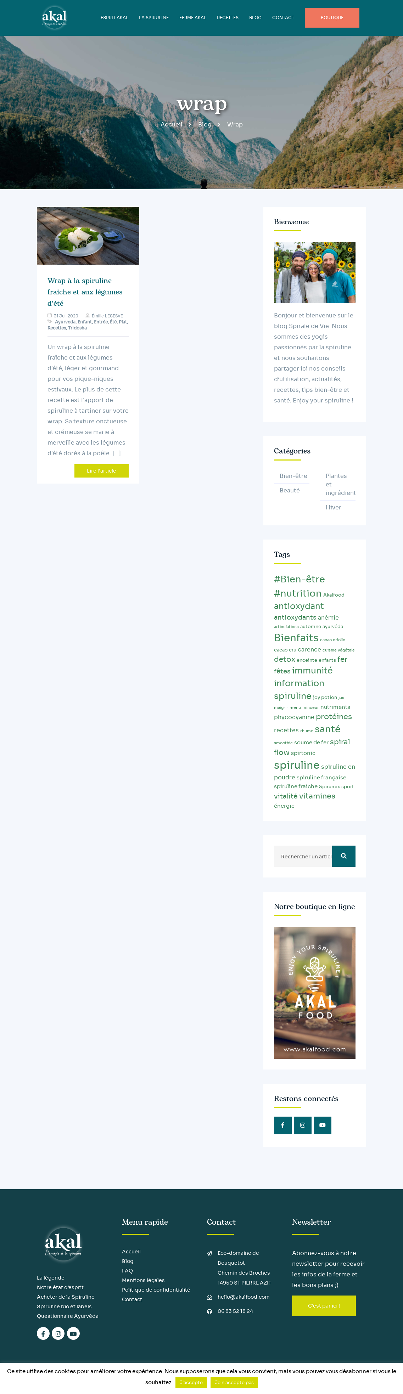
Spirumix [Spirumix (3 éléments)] (329, 787)
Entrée (101, 321)
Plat (123, 321)
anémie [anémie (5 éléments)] (328, 617)
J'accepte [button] (191, 1382)
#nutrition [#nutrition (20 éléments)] (298, 593)
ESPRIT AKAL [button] (114, 17)
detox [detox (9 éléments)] (284, 659)
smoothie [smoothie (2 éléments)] (283, 743)
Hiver (333, 507)
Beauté (290, 490)
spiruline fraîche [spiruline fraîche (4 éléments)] (296, 786)
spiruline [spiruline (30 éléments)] (297, 765)
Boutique (332, 17)
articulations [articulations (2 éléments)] (286, 627)
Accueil (172, 124)
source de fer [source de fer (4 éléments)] (311, 742)
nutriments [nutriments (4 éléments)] (335, 707)
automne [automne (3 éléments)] (310, 627)
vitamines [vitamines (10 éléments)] (317, 796)
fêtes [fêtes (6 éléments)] (282, 671)
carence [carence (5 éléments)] (309, 649)
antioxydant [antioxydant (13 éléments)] (299, 606)
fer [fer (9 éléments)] (342, 659)
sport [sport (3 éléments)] (347, 787)
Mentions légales (143, 1280)
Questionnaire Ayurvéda (68, 1316)
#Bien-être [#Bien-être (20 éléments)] (299, 579)
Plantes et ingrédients (341, 484)
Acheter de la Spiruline (66, 1297)
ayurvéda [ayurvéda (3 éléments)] (333, 627)
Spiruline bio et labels (64, 1306)
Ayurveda (65, 321)
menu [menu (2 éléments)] (295, 707)
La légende (51, 1278)
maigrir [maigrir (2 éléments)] (281, 707)
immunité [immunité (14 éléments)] (312, 670)
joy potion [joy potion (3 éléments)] (325, 697)
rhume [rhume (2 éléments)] (306, 731)
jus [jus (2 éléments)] (341, 697)
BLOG (255, 17)
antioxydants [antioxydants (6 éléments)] (295, 617)
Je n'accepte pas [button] (234, 1382)
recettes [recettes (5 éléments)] (286, 730)
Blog (205, 124)
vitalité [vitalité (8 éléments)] (286, 796)
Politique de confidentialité (156, 1290)
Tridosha (77, 328)
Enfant (85, 321)
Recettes (228, 17)
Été (113, 321)
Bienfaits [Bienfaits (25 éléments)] (296, 638)
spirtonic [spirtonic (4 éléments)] (303, 753)
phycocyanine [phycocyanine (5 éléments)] (294, 717)
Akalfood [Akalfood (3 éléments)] (334, 595)
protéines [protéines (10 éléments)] (334, 716)
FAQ (127, 1271)
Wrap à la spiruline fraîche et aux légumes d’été (85, 292)
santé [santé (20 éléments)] (328, 729)
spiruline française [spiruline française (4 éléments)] (321, 777)
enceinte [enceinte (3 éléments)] (307, 660)
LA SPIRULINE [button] (154, 17)
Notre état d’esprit (60, 1287)
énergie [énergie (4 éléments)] (284, 806)
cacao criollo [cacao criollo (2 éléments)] (332, 640)
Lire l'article (101, 471)
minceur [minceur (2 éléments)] (310, 707)
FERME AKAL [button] (192, 17)
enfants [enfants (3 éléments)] (327, 660)
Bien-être (293, 476)
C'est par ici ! (324, 1306)
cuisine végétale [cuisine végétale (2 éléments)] (339, 650)
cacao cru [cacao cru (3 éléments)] (285, 650)
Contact (283, 17)
